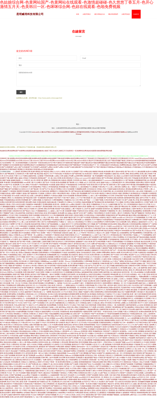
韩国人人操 (86, 181)
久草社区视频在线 (40, 256)
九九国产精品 (102, 374)
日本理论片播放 (129, 203)
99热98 (83, 234)
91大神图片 (100, 380)
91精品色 (67, 398)
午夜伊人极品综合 (44, 374)
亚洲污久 (105, 391)
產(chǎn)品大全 (99, 14)
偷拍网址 (87, 251)
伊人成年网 (39, 210)
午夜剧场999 (46, 387)
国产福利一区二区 (124, 229)
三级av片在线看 (144, 363)
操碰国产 (5, 192)
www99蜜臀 (53, 297)
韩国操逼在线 (55, 181)
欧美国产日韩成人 (57, 352)
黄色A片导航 (43, 315)
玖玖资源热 (42, 367)
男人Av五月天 (145, 345)
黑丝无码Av (108, 343)
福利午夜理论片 (137, 210)
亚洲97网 (44, 358)
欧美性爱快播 (72, 266)
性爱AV (147, 183)
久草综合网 (64, 343)
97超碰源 (34, 376)
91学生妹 (82, 339)
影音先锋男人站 (72, 275)
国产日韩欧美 (60, 323)
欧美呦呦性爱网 (73, 295)
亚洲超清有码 (110, 216)
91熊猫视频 (111, 393)
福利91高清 (82, 207)
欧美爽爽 (5, 319)
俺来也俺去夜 (51, 203)
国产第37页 (104, 185)
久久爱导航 (38, 350)
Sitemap (78, 135)
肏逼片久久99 (33, 306)
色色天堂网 (40, 273)
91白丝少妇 (67, 284)
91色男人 (18, 308)
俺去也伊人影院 (10, 245)
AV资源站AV (67, 175)
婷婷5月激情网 (101, 282)
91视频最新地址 (41, 212)
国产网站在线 (123, 207)
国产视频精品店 (29, 288)
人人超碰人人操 (53, 212)
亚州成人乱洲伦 (69, 328)
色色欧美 (121, 350)
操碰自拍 (25, 369)
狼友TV (25, 306)
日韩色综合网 (80, 372)
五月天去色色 (8, 177)
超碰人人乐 (47, 326)
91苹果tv (31, 264)
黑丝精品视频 (47, 207)
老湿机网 (16, 185)
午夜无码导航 (127, 236)
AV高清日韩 (136, 258)
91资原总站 (70, 393)
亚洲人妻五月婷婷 (146, 175)
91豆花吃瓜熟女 (89, 216)
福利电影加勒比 (58, 356)
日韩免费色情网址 (77, 262)
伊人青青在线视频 (129, 183)
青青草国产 (75, 280)
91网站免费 (60, 347)
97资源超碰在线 (71, 185)
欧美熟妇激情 (101, 330)
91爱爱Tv (5, 247)
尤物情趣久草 (10, 231)
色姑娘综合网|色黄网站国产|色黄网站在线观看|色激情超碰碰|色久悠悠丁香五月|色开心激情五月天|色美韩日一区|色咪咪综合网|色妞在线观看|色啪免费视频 (53, 152)
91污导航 (137, 245)
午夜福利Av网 (26, 269)
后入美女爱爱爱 (87, 341)
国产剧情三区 (108, 280)
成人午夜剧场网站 (72, 361)
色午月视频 (91, 225)
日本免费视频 (48, 284)
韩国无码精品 (34, 262)
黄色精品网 (114, 275)
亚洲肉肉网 (146, 212)
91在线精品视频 (41, 301)
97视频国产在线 (7, 214)
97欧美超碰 (13, 332)
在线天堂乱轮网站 (95, 275)
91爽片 (147, 308)
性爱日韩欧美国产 (29, 273)
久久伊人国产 (52, 301)
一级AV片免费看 (53, 275)
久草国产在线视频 (111, 380)
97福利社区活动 (82, 212)
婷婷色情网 (68, 319)
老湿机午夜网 (97, 273)
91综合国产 (34, 185)
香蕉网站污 (126, 194)
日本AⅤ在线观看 (68, 196)
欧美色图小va (65, 260)
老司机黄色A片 (70, 321)
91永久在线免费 (120, 223)
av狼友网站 (61, 393)
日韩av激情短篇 (42, 308)
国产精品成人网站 (47, 172)
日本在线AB (13, 293)
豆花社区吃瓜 (104, 251)
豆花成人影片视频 (149, 334)
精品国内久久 (120, 181)
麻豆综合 (5, 225)
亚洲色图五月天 (19, 354)
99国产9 (93, 315)
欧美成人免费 (10, 194)
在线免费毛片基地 (74, 253)
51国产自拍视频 (9, 356)
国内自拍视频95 (78, 264)
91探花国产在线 (66, 277)
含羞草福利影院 (130, 306)
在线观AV (129, 374)
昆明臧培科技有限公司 (30, 14)
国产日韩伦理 (115, 387)
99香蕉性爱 (140, 282)
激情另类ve (113, 185)
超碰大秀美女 (60, 185)
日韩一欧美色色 (99, 356)
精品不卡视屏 (111, 218)
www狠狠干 (54, 262)
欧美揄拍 (93, 295)
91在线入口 (88, 258)
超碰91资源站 (96, 179)
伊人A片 (30, 271)
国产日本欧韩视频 (99, 242)
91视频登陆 (111, 212)
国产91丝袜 (115, 256)
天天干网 (149, 218)
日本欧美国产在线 (84, 185)
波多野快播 (11, 260)
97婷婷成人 (124, 339)
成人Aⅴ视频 (121, 358)
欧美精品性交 (135, 194)
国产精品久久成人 (29, 212)
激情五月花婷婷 (5, 350)
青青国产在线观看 (127, 365)
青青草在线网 (109, 223)
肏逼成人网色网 (66, 181)
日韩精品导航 (63, 192)
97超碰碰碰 (65, 271)
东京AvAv (3, 273)
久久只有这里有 (41, 286)
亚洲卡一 (100, 343)
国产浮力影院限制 (102, 367)
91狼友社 (26, 238)
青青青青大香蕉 (86, 332)
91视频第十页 (46, 251)
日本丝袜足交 (91, 190)
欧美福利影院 (108, 220)
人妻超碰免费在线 (92, 310)
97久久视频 (119, 203)
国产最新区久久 (56, 387)
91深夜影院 (152, 194)
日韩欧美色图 (104, 264)
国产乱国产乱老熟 (72, 378)
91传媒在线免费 (132, 284)
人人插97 (95, 236)
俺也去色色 (28, 317)
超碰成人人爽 (69, 210)
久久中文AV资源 (66, 293)
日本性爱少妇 (77, 181)
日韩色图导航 (147, 234)
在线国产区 (101, 354)
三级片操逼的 (10, 334)
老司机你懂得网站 (80, 225)
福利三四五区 (118, 286)
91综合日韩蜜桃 (136, 288)
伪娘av (11, 236)
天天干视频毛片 (97, 220)
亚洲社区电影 (7, 212)
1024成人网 (19, 249)
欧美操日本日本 (97, 192)
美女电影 (30, 312)
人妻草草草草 (80, 240)
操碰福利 (88, 220)
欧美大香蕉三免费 (149, 271)
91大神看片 (38, 183)
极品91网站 (133, 216)
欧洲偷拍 (76, 317)
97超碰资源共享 (75, 271)
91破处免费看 (102, 240)
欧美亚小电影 (117, 194)
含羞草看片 (115, 372)
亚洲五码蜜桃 (4, 398)
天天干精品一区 (135, 240)
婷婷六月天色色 (43, 363)
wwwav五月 (47, 350)
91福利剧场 (146, 341)
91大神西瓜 (80, 286)
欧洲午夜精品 (35, 172)
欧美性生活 (96, 297)
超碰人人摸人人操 (134, 269)
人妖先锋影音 (79, 251)
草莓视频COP (150, 369)
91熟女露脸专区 (23, 310)
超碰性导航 (92, 352)
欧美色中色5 (82, 291)
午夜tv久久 (94, 382)
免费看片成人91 (92, 207)
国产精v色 (135, 321)
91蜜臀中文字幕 (14, 225)
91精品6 (135, 363)
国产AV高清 (137, 231)
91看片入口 (18, 177)
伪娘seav (68, 356)
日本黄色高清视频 (128, 356)
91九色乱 (73, 306)
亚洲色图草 (25, 341)
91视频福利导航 (76, 398)
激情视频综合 (86, 236)
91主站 (20, 304)
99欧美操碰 (47, 299)
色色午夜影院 (151, 196)
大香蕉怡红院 (116, 260)
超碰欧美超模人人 (17, 181)
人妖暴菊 (40, 177)
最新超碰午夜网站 (70, 352)
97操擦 (60, 227)
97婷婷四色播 (48, 177)
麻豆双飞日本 (78, 214)
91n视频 (24, 271)
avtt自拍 (140, 306)
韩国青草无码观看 (23, 192)
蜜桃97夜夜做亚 (14, 328)
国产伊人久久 (101, 266)
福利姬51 (119, 393)
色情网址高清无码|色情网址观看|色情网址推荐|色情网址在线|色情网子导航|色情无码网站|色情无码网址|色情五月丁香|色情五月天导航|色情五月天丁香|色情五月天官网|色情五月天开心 (72, 159)
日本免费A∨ (106, 258)
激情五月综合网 (10, 280)
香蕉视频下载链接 (113, 396)
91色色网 (73, 269)
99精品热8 (79, 328)
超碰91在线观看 (96, 210)
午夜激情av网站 (59, 361)
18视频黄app (44, 262)
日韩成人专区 (101, 190)
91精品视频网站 (54, 315)
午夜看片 (147, 330)
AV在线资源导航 (74, 229)
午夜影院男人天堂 (39, 385)
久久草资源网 (122, 269)
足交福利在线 (44, 192)
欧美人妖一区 (117, 354)
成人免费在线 (17, 361)
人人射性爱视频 (9, 218)
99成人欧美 (51, 286)
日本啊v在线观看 (59, 240)
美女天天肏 (11, 382)
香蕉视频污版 (63, 188)
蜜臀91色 (47, 181)
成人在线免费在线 (140, 301)
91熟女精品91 (108, 177)
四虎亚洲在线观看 (110, 293)
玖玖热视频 (18, 367)
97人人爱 (101, 345)
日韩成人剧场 (151, 396)
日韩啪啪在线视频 (9, 297)
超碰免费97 (38, 205)
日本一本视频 (60, 321)
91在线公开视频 (36, 345)
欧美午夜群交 (99, 194)
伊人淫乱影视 (25, 225)
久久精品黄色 (72, 291)
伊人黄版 (47, 277)
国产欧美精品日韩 (98, 203)
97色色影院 (106, 275)
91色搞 (64, 253)
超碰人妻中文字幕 (142, 199)
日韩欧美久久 (33, 315)
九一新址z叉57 (15, 188)
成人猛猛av (69, 214)
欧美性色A (106, 210)
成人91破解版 (23, 240)
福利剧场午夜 (52, 369)
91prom (87, 264)
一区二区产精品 (111, 352)
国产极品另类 (10, 312)
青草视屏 (76, 299)
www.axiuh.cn (36, 133)
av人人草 (146, 372)
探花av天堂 (12, 380)
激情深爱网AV (108, 284)
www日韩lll (142, 396)
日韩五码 (23, 196)
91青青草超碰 (89, 286)
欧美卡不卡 (69, 225)
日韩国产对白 (35, 234)
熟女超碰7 (14, 352)
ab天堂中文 (141, 378)
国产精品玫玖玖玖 (97, 398)
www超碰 (39, 258)
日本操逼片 (35, 280)
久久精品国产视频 (119, 343)
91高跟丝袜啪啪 (85, 387)
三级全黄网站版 (72, 247)
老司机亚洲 (29, 354)
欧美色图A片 (101, 315)
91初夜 (28, 242)
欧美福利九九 (138, 343)
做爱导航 (144, 269)
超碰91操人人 (143, 284)
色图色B (55, 350)
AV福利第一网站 (146, 177)
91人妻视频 (93, 188)
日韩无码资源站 (69, 242)
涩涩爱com (146, 229)
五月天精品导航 (130, 238)
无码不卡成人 (30, 258)
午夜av (11, 367)
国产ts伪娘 (128, 201)
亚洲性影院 (73, 207)
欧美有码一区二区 (115, 310)
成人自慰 (30, 196)
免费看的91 (54, 192)
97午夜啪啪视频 (139, 218)
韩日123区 (127, 286)
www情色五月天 (84, 378)
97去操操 (41, 194)
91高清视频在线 (139, 297)
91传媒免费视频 (20, 312)
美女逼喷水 (127, 258)
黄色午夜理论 (82, 380)
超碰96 (85, 238)
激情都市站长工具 (42, 391)
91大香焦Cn (88, 223)
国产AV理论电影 (107, 179)
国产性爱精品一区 (19, 266)
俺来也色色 (117, 273)
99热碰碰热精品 (9, 201)
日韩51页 (124, 387)
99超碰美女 (29, 205)
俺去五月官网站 (56, 190)
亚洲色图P (24, 188)
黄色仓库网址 (13, 262)
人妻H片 (119, 214)
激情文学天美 (68, 238)
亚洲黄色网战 (47, 205)
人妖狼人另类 (58, 177)
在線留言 (136, 14)
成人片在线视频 (62, 256)
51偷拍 (19, 280)
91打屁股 (140, 330)
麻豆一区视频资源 (87, 284)
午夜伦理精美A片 (99, 214)
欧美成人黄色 (127, 271)
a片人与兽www (75, 332)
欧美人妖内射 (66, 341)
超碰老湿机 (18, 369)
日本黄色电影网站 (135, 225)
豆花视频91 (92, 330)
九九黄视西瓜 (101, 393)
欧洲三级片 (49, 249)
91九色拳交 (55, 345)
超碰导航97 (29, 293)
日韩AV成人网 (26, 247)
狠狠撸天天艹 (146, 225)
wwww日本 (87, 179)
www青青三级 (28, 183)
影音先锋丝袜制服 (15, 341)
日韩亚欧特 (53, 336)
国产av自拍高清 (111, 269)
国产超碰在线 (32, 194)
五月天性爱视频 (65, 345)
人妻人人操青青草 (149, 315)
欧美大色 (70, 258)
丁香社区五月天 (140, 389)
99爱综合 (133, 393)
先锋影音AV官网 (134, 266)
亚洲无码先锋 (116, 326)
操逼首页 (65, 234)
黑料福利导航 (73, 343)
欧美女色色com (91, 350)
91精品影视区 (102, 385)
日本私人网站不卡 (35, 291)
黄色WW (14, 310)
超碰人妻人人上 (74, 234)
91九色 (33, 396)
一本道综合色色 (107, 312)
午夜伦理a (101, 188)
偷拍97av (150, 339)
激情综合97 (76, 345)
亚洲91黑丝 (29, 277)
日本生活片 (129, 218)
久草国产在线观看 (92, 376)
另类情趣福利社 (51, 393)
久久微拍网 (56, 269)
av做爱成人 (40, 236)
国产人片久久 (132, 369)
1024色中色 (102, 301)
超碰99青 (45, 291)
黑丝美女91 (97, 262)
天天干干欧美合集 (55, 175)
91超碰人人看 (53, 308)
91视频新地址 (95, 205)
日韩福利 (133, 264)
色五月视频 (110, 266)
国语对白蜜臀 (31, 339)
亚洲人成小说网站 (141, 227)
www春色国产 (37, 207)
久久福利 (82, 350)
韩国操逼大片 (15, 323)
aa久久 (86, 183)
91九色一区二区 (12, 374)
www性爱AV (125, 177)
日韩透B (66, 365)
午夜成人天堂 (10, 205)
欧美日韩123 (95, 185)
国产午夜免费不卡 (46, 282)
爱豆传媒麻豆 (52, 214)
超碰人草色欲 (23, 179)
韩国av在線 (92, 343)
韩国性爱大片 (63, 229)
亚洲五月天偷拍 (124, 291)
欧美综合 (55, 229)
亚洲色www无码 (5, 372)
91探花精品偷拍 (52, 231)
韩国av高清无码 (114, 288)
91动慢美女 (73, 188)
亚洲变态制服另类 (119, 249)
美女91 (66, 306)
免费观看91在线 (93, 389)
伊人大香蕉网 (95, 260)
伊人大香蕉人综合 (16, 238)
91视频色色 (135, 367)
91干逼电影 (121, 247)
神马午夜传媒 (130, 185)
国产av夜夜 (139, 326)
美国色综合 (127, 363)
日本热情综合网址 (138, 358)
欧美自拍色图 (119, 319)
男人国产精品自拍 (74, 192)
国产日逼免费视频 (78, 227)
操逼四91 (125, 328)
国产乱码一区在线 (49, 183)
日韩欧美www (19, 236)
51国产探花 (97, 312)
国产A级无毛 (77, 238)
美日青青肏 (51, 323)
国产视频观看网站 (8, 264)
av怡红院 (67, 249)
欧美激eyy (90, 321)
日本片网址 (79, 201)
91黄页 (108, 242)
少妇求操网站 (10, 258)
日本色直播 (6, 240)
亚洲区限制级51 (43, 253)
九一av (127, 319)
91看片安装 (146, 275)
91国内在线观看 (61, 266)
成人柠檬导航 (120, 391)
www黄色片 (40, 356)
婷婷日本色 (74, 334)
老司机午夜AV (56, 341)
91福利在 (108, 295)
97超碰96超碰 (111, 190)
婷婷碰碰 (143, 336)
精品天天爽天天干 (72, 323)
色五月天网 (133, 253)
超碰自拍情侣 (4, 301)
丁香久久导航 (23, 387)
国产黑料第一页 (30, 236)
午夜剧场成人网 (102, 369)
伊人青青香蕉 (146, 240)
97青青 (24, 391)
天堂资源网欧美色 (36, 238)
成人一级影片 (132, 188)
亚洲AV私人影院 (143, 376)
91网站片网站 (72, 374)
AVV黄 (134, 332)
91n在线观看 (96, 365)
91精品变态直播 (97, 363)
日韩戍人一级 (111, 306)
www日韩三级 (82, 269)
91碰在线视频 (80, 367)
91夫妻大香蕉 (146, 387)
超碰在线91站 (48, 378)
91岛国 (84, 282)
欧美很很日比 (124, 315)
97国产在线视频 (85, 345)
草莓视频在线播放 (99, 341)
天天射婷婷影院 (119, 297)
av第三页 (24, 358)
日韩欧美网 (123, 336)
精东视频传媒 (142, 216)
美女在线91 (148, 210)
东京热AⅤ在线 (52, 295)
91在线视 (52, 185)
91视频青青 (63, 391)
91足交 (94, 345)
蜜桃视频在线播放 (9, 207)
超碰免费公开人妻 (33, 282)
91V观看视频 (67, 273)
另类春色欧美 (8, 306)
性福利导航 (107, 192)
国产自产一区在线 (116, 251)
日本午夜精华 (102, 339)
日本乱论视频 (138, 374)
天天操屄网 (141, 291)
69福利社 (102, 218)
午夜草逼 (148, 214)
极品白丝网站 (35, 330)
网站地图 (109, 152)
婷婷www (110, 277)
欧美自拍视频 (8, 354)
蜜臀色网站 (106, 253)
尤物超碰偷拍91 (58, 282)
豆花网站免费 (129, 389)
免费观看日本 (136, 220)
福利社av (50, 361)
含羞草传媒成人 (126, 210)
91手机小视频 (7, 266)
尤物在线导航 (99, 321)
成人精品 (117, 177)
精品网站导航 (124, 264)
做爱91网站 (14, 179)
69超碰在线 (55, 310)
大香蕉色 (25, 315)
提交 (21, 93)
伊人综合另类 (64, 382)
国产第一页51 (4, 253)
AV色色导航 (14, 336)
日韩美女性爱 (124, 240)
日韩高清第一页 (94, 361)
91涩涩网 (47, 288)
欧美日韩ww (8, 326)
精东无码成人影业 (41, 214)
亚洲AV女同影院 (108, 328)
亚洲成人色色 (93, 212)
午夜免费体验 (116, 308)
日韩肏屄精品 (83, 308)
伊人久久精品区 (115, 378)
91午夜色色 (6, 323)
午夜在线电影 (57, 389)
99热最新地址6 (85, 317)
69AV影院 (108, 304)
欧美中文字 (151, 391)
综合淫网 (62, 358)
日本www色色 (70, 396)
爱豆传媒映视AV (145, 201)
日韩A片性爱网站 (118, 238)
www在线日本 (117, 227)
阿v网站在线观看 (133, 196)
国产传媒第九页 (42, 382)
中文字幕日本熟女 (142, 323)
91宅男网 (147, 299)
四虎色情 (120, 199)
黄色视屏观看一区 (73, 288)
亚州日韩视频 (83, 343)
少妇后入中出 (80, 396)
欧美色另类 (144, 319)
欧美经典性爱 (20, 203)
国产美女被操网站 (128, 308)
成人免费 (39, 389)
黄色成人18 (42, 319)
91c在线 (128, 358)
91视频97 (18, 194)
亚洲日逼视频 (150, 291)
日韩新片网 (39, 288)
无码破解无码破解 (144, 382)
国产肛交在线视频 (87, 231)
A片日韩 (111, 196)
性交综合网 (124, 253)
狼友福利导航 (35, 225)
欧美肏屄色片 (149, 332)
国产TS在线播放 (38, 304)
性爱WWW (16, 396)
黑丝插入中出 (70, 240)
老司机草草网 (98, 231)
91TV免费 (92, 308)
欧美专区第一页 (127, 273)
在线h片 (70, 245)
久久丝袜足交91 (113, 374)
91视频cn (91, 334)
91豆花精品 (52, 247)
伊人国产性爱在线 (32, 365)
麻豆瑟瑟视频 (111, 247)
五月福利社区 (46, 201)
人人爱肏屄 (16, 172)
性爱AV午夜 (140, 356)
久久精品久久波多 (58, 251)
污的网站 (148, 356)
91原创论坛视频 (56, 196)
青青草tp (10, 273)
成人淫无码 (84, 280)
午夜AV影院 (82, 247)
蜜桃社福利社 (70, 286)
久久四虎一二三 (30, 297)
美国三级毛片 (46, 229)
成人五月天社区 (124, 275)
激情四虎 (94, 301)
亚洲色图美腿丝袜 (85, 363)
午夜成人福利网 (148, 326)
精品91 (46, 175)
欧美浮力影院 (110, 214)
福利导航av (62, 308)
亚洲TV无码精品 (78, 319)
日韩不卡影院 (30, 389)
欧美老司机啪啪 (38, 284)
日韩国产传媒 (146, 220)
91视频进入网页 (5, 199)
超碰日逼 (116, 175)
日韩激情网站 (53, 391)
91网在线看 (79, 393)
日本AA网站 (124, 256)
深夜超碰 (34, 253)
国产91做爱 (74, 365)
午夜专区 (27, 181)
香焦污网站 (107, 363)
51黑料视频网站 (57, 201)
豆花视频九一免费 (40, 361)
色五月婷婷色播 (90, 306)
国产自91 (149, 188)
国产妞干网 (21, 242)
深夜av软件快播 (49, 210)
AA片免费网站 (47, 264)
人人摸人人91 (13, 227)
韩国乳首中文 (60, 372)
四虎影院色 (118, 271)
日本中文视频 (117, 312)
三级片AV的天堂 (128, 227)
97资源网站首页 (10, 286)
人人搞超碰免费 (53, 376)
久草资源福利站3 (132, 205)
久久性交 (21, 293)
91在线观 (130, 301)
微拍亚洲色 (90, 396)
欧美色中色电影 (91, 240)
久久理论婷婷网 (84, 301)
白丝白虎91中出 (19, 365)
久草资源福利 (127, 354)
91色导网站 (143, 321)
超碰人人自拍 (118, 280)
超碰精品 (109, 354)
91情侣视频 (4, 293)
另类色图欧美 (15, 363)
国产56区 (26, 308)
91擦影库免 (151, 336)
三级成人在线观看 (11, 387)
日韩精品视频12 (141, 251)
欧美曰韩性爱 (94, 256)
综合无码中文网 (136, 229)
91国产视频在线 (41, 275)
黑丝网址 (144, 245)
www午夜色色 (86, 271)
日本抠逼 (20, 288)
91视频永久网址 (133, 336)
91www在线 (71, 354)
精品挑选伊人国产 (65, 231)
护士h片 (124, 326)
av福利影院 (47, 345)
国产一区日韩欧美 (83, 315)
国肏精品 (27, 253)
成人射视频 (51, 319)
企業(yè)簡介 (87, 14)
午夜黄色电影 (56, 234)
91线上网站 (31, 391)
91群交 (12, 253)
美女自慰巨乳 (73, 256)
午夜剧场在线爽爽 (148, 380)
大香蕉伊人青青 (50, 194)
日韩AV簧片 (91, 288)
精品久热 (121, 293)
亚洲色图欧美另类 (28, 350)
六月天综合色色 (45, 310)
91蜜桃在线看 (126, 260)
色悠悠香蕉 (141, 369)
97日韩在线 (6, 358)
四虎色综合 (101, 295)
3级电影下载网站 (70, 347)
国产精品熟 (129, 181)
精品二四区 (22, 256)
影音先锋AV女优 (99, 319)
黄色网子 (78, 205)
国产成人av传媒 (64, 330)
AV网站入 (34, 332)
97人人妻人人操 (22, 223)
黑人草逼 (136, 201)
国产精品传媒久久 (101, 245)
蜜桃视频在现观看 (13, 339)
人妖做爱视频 (134, 319)
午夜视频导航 (105, 387)
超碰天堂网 (99, 280)
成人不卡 (92, 280)
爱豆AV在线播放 (24, 234)
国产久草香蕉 (114, 264)
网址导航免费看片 (129, 251)
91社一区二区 (68, 264)
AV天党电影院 (142, 207)
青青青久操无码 (30, 275)
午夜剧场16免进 (58, 236)
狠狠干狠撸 (99, 201)
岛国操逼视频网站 (6, 275)
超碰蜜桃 (130, 245)
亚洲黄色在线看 (95, 249)
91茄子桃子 (57, 199)
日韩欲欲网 (6, 271)
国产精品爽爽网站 (136, 234)
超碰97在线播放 (24, 336)
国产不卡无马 (21, 245)
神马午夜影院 (53, 245)
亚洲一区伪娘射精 (39, 199)
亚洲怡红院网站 (34, 369)
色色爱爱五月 (121, 352)
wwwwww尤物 (109, 181)
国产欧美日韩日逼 (42, 297)
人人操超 (62, 225)
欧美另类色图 (135, 177)
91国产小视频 (121, 301)
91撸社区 (108, 194)
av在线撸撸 (152, 251)
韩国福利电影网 (142, 393)
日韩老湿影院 (81, 321)
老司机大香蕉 (119, 385)
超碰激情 (126, 393)
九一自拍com (69, 223)
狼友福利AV (8, 385)
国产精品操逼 (147, 354)
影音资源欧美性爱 (145, 295)
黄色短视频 (41, 393)
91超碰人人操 (147, 288)
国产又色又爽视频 (82, 354)
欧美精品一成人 (136, 275)
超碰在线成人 (137, 334)
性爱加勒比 (95, 218)
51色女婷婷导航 (19, 214)
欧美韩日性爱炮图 (22, 201)
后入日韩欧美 (58, 238)
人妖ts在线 (139, 192)
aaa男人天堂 (113, 350)
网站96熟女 (35, 336)
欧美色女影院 (112, 225)
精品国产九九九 (134, 256)
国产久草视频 (73, 339)
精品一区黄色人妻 (73, 194)
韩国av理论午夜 (55, 317)
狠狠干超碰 (6, 181)
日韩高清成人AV (31, 295)
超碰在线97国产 (73, 385)
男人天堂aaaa (146, 231)
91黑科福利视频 (135, 380)
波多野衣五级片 (93, 269)
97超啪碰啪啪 (105, 317)
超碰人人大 (74, 199)
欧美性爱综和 (143, 179)
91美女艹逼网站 (118, 262)
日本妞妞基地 (23, 216)
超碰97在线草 (41, 339)
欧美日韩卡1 (98, 284)
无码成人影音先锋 (44, 352)
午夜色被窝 (63, 245)
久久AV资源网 (80, 376)
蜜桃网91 (152, 249)
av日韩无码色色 (114, 361)
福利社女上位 (62, 301)
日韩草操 (143, 266)
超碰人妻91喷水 (85, 391)
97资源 (100, 358)
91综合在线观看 (92, 323)
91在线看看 (18, 273)
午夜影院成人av (107, 262)
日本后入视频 (77, 293)
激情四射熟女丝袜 (121, 266)
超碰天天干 (111, 282)
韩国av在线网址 (32, 343)
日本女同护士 (4, 336)
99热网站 (5, 332)
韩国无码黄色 (69, 236)
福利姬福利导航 (129, 199)
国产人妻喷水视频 (35, 201)
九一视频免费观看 (142, 277)
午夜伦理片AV (26, 323)
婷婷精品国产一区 (44, 179)
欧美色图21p (83, 275)
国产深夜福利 (50, 347)
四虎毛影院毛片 (141, 339)
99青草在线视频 (129, 277)
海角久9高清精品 (50, 354)
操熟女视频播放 (111, 341)
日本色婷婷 (43, 247)
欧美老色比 (121, 190)
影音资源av (77, 273)
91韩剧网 (144, 194)
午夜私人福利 (113, 207)
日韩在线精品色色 (24, 332)
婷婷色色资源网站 (54, 260)
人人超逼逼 (42, 240)
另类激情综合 (86, 297)
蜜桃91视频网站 (17, 393)
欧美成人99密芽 (142, 190)
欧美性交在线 (71, 336)
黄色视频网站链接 (142, 185)
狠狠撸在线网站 (109, 321)
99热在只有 (67, 387)
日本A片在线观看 (68, 190)
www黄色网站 (105, 256)
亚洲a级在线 (76, 231)
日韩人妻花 (86, 205)
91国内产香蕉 (4, 188)
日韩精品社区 (133, 312)
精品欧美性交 (62, 385)
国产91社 (91, 194)
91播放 (61, 223)
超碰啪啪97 (8, 347)
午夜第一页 (53, 363)
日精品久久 (25, 363)
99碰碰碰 (32, 334)
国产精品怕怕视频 (143, 238)
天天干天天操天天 (33, 245)
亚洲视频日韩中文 (127, 299)
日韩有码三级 (4, 159)
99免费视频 (138, 365)
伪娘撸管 (20, 317)
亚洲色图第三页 (9, 308)
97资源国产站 (117, 323)
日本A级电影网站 (35, 188)
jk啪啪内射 (42, 306)
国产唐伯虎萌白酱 (122, 216)
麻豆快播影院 (86, 192)
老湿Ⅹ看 (82, 277)
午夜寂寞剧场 (43, 185)
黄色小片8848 (97, 372)
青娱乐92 (111, 385)
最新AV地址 (34, 341)
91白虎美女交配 (54, 334)
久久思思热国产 (94, 347)
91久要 (61, 212)
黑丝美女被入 (38, 293)
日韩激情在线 (64, 312)
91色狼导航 (125, 295)
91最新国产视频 (106, 249)
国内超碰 (49, 199)
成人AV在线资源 (117, 192)
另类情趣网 (44, 330)
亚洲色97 (30, 256)
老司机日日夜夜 (78, 326)
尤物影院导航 (103, 310)
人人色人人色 (15, 271)
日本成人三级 (92, 291)
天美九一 (127, 367)
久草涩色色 (9, 315)
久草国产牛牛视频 (139, 262)
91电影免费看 (100, 216)
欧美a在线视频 (61, 183)
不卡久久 (104, 205)
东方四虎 (3, 339)
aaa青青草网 (78, 177)
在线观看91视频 (70, 212)
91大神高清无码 (124, 317)
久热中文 (43, 223)
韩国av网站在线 (123, 225)
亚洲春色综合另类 (84, 374)
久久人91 (131, 326)
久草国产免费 (148, 203)
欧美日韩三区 (30, 286)
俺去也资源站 (108, 231)
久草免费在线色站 (102, 288)
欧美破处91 (25, 319)
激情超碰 (108, 345)
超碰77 (38, 323)
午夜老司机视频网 (113, 315)
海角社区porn (113, 245)
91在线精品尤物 (56, 220)
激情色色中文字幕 (42, 334)
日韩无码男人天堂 (140, 352)
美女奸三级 (99, 227)
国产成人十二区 (69, 367)
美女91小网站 (76, 297)
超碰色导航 (32, 177)
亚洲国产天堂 (78, 172)
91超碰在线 (142, 253)
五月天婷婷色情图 (134, 387)
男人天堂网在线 (54, 382)
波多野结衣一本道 (11, 389)
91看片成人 (119, 282)
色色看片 (102, 382)
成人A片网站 (18, 210)
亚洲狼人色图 (27, 326)
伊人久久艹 (61, 396)
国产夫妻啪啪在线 (107, 297)
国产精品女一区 (150, 358)
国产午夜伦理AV (86, 229)
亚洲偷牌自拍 (106, 326)
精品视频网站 (137, 212)
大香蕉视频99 (138, 299)
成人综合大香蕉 (56, 179)
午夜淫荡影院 (38, 271)
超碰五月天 (51, 367)
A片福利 (18, 218)
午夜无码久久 (91, 234)
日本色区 (23, 339)
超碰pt (134, 378)
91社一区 (22, 389)
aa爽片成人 (133, 396)
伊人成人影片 (15, 358)
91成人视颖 (105, 365)
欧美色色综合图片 (132, 391)
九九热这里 (6, 363)
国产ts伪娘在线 (129, 282)
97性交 (7, 345)
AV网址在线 (87, 172)
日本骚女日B (33, 240)
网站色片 (128, 220)
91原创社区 (115, 336)
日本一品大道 (150, 378)
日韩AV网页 (96, 387)
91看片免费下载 (30, 175)
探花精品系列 (117, 183)
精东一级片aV (39, 354)
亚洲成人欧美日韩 (114, 299)
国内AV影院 (120, 172)
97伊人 (153, 299)
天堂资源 (60, 306)
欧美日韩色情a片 (68, 179)
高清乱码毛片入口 (46, 216)
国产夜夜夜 (70, 183)
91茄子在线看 (144, 367)
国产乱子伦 (46, 190)
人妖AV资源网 (53, 358)
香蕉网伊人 (49, 356)
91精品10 (37, 312)
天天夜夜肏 (122, 245)
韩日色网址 (110, 319)
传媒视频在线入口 (61, 304)
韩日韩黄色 (65, 207)
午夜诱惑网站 (102, 196)
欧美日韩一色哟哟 (59, 205)
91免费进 (63, 275)
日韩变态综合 (17, 326)
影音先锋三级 (20, 356)
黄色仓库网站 (134, 175)
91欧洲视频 (54, 374)
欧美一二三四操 (46, 328)
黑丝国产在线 (59, 210)
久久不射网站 (82, 330)
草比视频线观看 (58, 216)
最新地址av (33, 363)
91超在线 (152, 185)
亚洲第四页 (35, 220)
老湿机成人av (69, 282)
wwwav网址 (60, 319)
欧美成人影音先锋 (10, 288)
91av (33, 323)
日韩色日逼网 (78, 216)
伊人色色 (104, 299)
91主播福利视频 (75, 382)
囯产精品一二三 (89, 201)
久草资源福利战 (52, 188)
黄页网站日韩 (25, 172)
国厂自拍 (39, 299)
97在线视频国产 (15, 247)
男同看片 (89, 372)
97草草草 (29, 251)
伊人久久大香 (111, 301)
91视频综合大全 (69, 201)
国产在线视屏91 (94, 238)
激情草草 (54, 288)
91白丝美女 (136, 286)
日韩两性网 (118, 356)
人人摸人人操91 (59, 378)
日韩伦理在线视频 (34, 358)
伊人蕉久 (119, 212)
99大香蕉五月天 (142, 361)
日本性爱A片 (99, 334)
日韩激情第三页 (82, 352)
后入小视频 (79, 183)
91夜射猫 (12, 192)
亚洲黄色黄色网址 (105, 323)
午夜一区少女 (15, 284)
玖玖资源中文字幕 (19, 347)
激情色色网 (128, 334)
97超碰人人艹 (137, 236)
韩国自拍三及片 (73, 304)
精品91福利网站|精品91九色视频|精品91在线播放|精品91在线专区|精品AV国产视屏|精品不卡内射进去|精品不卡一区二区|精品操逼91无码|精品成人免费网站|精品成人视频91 (78, 166)
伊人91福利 (107, 227)
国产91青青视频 (101, 225)
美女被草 (71, 376)
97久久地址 (116, 295)
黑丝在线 (10, 369)
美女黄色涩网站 (20, 282)
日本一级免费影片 (128, 323)
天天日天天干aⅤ (91, 339)
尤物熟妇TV (119, 367)
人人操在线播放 (83, 188)
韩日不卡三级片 (143, 304)
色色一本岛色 (31, 380)
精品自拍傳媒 (65, 315)
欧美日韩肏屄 (70, 358)
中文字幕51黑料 (75, 369)
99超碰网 (25, 218)
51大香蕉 (143, 196)
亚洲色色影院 (41, 203)
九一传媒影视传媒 (28, 372)
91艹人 (149, 216)
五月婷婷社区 (19, 175)
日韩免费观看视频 (16, 183)
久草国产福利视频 (15, 376)
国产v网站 (129, 247)
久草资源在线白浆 (115, 236)
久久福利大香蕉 (105, 260)
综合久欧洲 (88, 242)
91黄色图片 (48, 236)
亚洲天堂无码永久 (57, 242)
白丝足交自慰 (20, 205)
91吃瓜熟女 (62, 336)
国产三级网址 (88, 214)
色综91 (118, 321)
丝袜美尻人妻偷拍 (19, 251)
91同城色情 (33, 179)
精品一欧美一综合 (57, 218)
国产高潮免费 (30, 356)
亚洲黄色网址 (99, 293)
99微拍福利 (148, 192)
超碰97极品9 (68, 218)
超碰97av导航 (55, 277)
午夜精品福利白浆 (136, 315)
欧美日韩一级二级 (66, 299)
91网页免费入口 (78, 220)
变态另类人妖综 (94, 183)
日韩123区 (127, 179)
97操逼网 (60, 203)
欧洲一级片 (134, 295)
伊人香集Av (68, 203)
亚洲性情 (112, 391)
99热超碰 (135, 179)
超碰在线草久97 (20, 231)
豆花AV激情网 (44, 332)
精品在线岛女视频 (10, 343)
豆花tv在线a (109, 271)
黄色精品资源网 (131, 190)
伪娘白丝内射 (25, 396)
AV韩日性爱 (108, 201)
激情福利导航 (118, 179)
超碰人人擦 (91, 380)
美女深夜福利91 (52, 280)
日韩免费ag (83, 389)
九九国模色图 (8, 210)
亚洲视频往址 (73, 350)
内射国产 (122, 374)
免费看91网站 (16, 372)
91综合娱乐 (97, 258)
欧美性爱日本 (95, 317)
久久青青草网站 (94, 299)
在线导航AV (30, 214)
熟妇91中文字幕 (144, 205)
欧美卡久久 (101, 291)
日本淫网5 (74, 389)
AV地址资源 (19, 321)
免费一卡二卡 (61, 247)
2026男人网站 (124, 175)
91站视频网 (20, 207)
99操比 (44, 188)
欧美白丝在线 (57, 264)
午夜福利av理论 (101, 247)
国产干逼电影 (78, 258)
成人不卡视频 (124, 372)
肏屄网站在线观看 (42, 227)
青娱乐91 (34, 393)
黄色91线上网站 (72, 308)
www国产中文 (7, 185)
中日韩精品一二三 (117, 258)
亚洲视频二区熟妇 (35, 229)
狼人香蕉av (20, 253)
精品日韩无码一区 (97, 378)
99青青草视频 (9, 321)
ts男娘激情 (102, 212)
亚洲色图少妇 (148, 306)
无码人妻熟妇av (132, 223)
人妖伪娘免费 (124, 396)
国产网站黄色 (9, 175)
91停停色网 (116, 345)
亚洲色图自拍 (127, 212)
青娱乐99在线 (25, 328)
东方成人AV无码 (24, 220)
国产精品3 (92, 354)
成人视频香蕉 (115, 210)
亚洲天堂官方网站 (6, 251)
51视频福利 (34, 319)
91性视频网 (141, 188)
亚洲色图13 (80, 358)
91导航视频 (148, 247)
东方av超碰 (91, 247)
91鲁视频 (121, 334)
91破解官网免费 (130, 293)
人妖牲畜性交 (38, 196)
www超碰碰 (26, 367)
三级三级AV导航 (114, 376)
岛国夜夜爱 (121, 306)
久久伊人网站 (24, 185)
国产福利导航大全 (78, 175)
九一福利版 (58, 284)
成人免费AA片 (19, 277)
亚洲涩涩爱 (133, 304)
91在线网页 (132, 330)
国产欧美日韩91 (106, 238)
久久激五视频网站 (79, 310)
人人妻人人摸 (92, 196)
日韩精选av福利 (85, 304)
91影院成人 (63, 374)
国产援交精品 (89, 227)
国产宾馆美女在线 (110, 199)
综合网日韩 (91, 282)
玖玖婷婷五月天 (117, 363)
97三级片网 (44, 245)
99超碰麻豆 (108, 175)
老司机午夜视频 (50, 396)
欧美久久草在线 (31, 266)
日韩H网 (73, 260)
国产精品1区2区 (91, 277)
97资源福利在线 (118, 220)
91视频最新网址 (148, 365)
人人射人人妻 (45, 218)
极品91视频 (4, 380)
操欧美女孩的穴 (102, 350)
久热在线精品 (79, 223)
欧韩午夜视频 (58, 398)
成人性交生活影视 (57, 365)
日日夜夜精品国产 (111, 334)
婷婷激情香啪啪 (89, 326)
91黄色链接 (23, 227)
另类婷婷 (48, 269)
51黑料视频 (88, 262)
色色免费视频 (51, 306)
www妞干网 (45, 317)
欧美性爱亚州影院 (64, 363)
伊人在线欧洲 (67, 220)
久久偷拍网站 (42, 376)
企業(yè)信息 (126, 14)
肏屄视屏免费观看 (112, 291)
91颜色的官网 (87, 312)
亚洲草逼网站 (11, 295)
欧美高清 (88, 175)
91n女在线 (40, 380)
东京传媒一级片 (25, 345)
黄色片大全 (55, 299)
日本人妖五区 (49, 304)
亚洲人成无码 (96, 391)
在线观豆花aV (48, 398)
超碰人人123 (38, 378)
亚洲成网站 (21, 295)
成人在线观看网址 (123, 234)
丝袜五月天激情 (29, 210)
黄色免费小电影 (31, 203)
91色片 (44, 323)
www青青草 (24, 229)
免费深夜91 (63, 291)
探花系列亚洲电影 (83, 260)
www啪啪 (74, 363)
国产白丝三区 (53, 330)
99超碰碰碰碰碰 (50, 380)
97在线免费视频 (117, 242)
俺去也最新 (150, 293)
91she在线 (55, 312)
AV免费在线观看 (149, 273)
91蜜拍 (25, 177)
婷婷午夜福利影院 (26, 398)
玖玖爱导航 (116, 304)
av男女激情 (48, 271)
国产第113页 (129, 172)
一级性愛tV (143, 391)
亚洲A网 (7, 183)
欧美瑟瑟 (128, 382)
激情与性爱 (69, 216)
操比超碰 (134, 291)
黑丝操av (57, 332)
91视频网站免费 (80, 190)
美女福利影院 (28, 378)
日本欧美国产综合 (99, 229)
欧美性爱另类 (10, 203)
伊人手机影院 (31, 231)
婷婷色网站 (12, 223)
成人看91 (43, 280)
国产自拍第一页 (111, 382)
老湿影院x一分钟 (125, 332)
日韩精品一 (136, 280)
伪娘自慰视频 (86, 203)
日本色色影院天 (86, 253)
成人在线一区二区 (141, 350)
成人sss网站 (70, 205)
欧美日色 (33, 308)
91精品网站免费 (134, 328)
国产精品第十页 (36, 190)
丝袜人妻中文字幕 (66, 310)
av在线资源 (115, 317)
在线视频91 (150, 253)
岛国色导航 (62, 288)
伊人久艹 (78, 236)
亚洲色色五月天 (113, 339)
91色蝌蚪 (35, 247)
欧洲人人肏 (14, 301)
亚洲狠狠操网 (51, 256)
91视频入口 (48, 273)
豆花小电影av (58, 249)
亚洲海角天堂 (63, 350)
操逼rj (25, 194)
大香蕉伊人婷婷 (97, 175)
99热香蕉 (83, 288)
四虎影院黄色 (119, 277)
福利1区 (134, 382)
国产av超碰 (121, 185)
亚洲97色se (6, 299)
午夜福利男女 (88, 328)
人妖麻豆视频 (112, 205)
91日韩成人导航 (26, 284)
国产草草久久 (126, 321)
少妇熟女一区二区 (21, 260)
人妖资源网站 (148, 374)
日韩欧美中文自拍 (60, 258)
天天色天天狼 (13, 216)
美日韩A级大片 (24, 262)
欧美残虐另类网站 (81, 196)
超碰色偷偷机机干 (97, 181)
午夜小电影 (80, 306)
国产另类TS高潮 (100, 396)
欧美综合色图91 (5, 393)
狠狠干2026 (129, 341)
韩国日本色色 (51, 339)
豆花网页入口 (129, 350)
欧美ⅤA (148, 172)
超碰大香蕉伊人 (40, 372)
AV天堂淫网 (6, 304)
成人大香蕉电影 (54, 343)
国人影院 (73, 315)
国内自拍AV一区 (82, 347)
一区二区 (35, 367)
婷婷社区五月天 (27, 361)
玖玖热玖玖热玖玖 (35, 387)
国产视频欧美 (139, 214)
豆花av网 (121, 341)
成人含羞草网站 (45, 220)
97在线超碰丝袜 (113, 240)
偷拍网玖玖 (139, 203)
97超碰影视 (95, 264)
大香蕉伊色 (15, 345)
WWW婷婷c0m (127, 231)
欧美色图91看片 (109, 172)
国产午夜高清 (39, 249)
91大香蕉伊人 (90, 367)
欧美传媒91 (133, 376)
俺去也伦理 (56, 293)
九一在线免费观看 (29, 299)
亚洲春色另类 (44, 336)
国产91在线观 (85, 218)
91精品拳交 (138, 341)
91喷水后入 (109, 356)
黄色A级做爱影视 (76, 312)
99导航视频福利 (55, 253)
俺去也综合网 (145, 242)
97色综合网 (8, 229)
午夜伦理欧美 (61, 194)
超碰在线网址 (46, 312)
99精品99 (117, 231)
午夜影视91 (113, 347)
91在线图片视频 (24, 374)
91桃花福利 (129, 297)
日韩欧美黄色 (101, 306)
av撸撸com (124, 304)
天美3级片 (27, 207)
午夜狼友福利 (17, 385)
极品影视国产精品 (91, 358)
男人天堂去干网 (100, 286)
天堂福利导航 (125, 288)
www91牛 (129, 343)
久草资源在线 (42, 295)
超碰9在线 (10, 249)
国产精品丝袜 (27, 199)
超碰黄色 (34, 352)
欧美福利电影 (109, 203)
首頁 (77, 14)
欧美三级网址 (122, 188)
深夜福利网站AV (21, 264)
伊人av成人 (51, 372)
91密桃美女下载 (128, 214)
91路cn (125, 312)
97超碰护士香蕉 (88, 293)
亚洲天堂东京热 (129, 192)
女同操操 (27, 393)
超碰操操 (130, 352)
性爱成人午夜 (23, 291)
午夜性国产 (106, 332)
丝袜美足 (102, 269)
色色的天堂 (104, 347)
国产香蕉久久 (84, 249)
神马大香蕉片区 (14, 319)
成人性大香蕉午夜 (37, 181)
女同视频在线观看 (78, 356)
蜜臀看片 (47, 196)
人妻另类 (110, 286)
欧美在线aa (129, 262)
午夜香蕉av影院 (24, 352)
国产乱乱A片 (64, 269)
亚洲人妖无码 (14, 398)
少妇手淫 (87, 210)
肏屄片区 (7, 310)
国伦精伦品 (121, 347)
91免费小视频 (131, 361)
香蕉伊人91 (151, 389)
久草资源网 (147, 260)
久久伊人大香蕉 (59, 172)
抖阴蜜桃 (141, 332)
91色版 (123, 361)
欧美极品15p (130, 249)
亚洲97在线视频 (34, 216)
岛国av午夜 (19, 378)
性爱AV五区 (69, 251)
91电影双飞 (79, 210)
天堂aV (98, 326)
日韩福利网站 (151, 347)
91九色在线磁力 (136, 317)
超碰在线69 (143, 223)
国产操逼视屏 (34, 310)
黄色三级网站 (48, 238)
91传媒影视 (31, 227)
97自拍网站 (20, 297)
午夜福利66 (145, 280)
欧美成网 (61, 214)
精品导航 (40, 175)
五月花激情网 (70, 372)
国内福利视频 (62, 295)
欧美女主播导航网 (8, 378)
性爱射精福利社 (52, 223)
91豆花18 (118, 328)
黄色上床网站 (96, 253)
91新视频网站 (147, 236)
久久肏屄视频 (13, 234)
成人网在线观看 (111, 229)
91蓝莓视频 (37, 317)
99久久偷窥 (27, 280)
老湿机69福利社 (16, 299)
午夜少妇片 (63, 376)
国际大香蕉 (51, 321)
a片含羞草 (14, 240)
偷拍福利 (34, 374)
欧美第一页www (64, 262)
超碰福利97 (95, 251)
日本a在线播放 (138, 273)
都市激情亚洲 (16, 350)
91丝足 (21, 301)
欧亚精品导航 (103, 207)
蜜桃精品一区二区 (120, 284)
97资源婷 (113, 234)
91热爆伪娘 (122, 369)
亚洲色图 (78, 282)
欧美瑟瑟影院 (42, 260)
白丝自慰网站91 (99, 223)
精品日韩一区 (10, 282)
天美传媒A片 (140, 293)
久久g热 (94, 374)
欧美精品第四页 (29, 249)
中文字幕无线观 (5, 196)
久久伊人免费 (89, 245)
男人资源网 (132, 207)
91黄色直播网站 (29, 301)
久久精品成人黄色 (97, 304)
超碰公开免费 (68, 177)
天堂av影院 (18, 306)
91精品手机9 (91, 369)
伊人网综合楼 (137, 271)
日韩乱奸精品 (139, 308)
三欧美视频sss (41, 321)
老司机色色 (107, 372)
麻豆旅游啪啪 (13, 291)
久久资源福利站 (17, 199)
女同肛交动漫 (144, 256)
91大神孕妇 (77, 203)
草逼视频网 (99, 177)
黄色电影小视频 (73, 301)
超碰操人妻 (141, 264)
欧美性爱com (65, 334)
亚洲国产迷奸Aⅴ (24, 330)
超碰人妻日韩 (137, 385)
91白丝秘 (90, 336)
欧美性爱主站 (84, 295)
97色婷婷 (146, 317)
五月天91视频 (20, 258)
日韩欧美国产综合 (85, 365)
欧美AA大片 (26, 190)
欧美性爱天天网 (34, 223)
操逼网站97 (102, 277)
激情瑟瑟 (50, 240)
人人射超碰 (128, 280)
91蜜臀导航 (86, 398)
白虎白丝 (121, 382)
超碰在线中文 (38, 277)
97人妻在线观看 (139, 172)
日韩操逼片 (53, 227)
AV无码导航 (51, 266)
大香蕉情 (108, 308)
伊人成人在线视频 (97, 199)
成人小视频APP (44, 365)
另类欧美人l (124, 330)
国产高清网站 (47, 389)
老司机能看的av (15, 269)
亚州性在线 (67, 227)
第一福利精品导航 (38, 269)
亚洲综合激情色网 (145, 312)
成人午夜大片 (103, 236)
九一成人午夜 (37, 398)
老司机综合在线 (79, 245)
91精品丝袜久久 (123, 380)
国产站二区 (122, 205)
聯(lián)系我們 (113, 14)
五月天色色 (82, 323)
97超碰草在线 (8, 277)
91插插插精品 (12, 256)
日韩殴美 (151, 350)
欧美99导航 (113, 389)
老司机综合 (89, 356)
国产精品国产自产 (109, 358)
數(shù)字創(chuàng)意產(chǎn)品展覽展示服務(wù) (59, 133)
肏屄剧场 (74, 330)
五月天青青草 (83, 361)
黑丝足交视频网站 (142, 249)
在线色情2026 (17, 212)
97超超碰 (137, 345)
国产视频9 (38, 264)
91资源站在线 (27, 385)
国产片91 (76, 218)
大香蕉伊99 (115, 332)
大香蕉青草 (65, 332)
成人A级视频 (98, 336)
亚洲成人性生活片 (65, 297)
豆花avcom (78, 179)
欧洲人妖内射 (148, 385)
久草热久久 (75, 387)
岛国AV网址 (140, 183)
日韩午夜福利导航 (21, 334)
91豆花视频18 (128, 242)
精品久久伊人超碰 (103, 234)
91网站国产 (40, 396)
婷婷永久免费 (115, 253)
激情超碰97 (98, 328)
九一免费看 (47, 293)
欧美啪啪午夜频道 (147, 328)
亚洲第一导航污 (46, 234)
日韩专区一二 (60, 286)
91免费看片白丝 (29, 321)
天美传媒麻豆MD (6, 361)
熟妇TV (14, 304)
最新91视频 (75, 249)
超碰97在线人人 (106, 183)
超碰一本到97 (35, 328)
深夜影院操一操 (88, 177)
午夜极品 (44, 369)
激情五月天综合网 (128, 310)
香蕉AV (43, 225)
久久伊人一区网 (34, 218)
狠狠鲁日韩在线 (97, 172)
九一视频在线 (11, 242)
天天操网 (16, 229)
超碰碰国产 (80, 242)
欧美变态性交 (57, 273)
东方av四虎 (15, 196)
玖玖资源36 (84, 299)
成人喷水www (67, 317)
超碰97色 (107, 336)
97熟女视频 (37, 251)
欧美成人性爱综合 (90, 393)
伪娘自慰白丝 (34, 192)
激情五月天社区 (84, 256)
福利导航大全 (107, 273)
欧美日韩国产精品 (98, 271)
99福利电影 (146, 310)
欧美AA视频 (92, 385)
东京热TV (69, 172)
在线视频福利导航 (140, 181)
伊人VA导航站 (115, 365)
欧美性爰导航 (21, 380)
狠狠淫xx (121, 389)
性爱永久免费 (103, 376)
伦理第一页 (83, 385)
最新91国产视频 (18, 275)
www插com (121, 218)
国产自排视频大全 (15, 190)
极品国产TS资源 (57, 328)
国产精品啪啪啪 (52, 225)
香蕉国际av (17, 315)
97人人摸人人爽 (111, 188)
